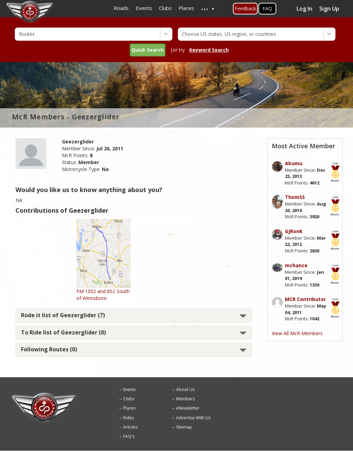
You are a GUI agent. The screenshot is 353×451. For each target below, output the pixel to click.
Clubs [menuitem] (165, 7)
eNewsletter (188, 408)
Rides (128, 418)
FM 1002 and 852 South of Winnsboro (103, 294)
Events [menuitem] (144, 7)
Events (129, 389)
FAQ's (129, 436)
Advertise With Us (193, 418)
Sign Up (329, 8)
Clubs (128, 399)
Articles (130, 427)
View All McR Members (297, 333)
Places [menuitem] (186, 7)
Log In (304, 8)
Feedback (245, 8)
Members (185, 399)
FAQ (267, 8)
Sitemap (184, 427)
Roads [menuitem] (121, 7)
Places (129, 408)
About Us (185, 389)
